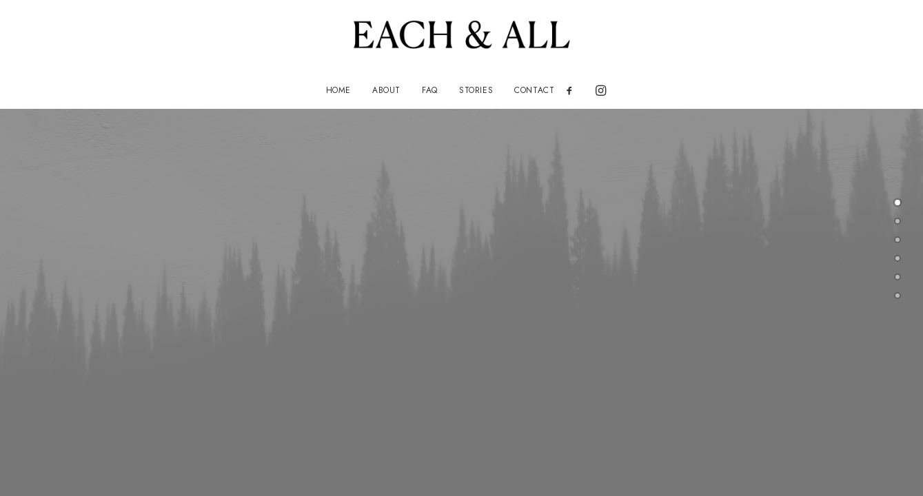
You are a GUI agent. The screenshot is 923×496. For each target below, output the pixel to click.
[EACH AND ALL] (461, 36)
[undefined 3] (897, 258)
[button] (574, 90)
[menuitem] (338, 90)
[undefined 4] (897, 277)
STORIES (476, 90)
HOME (338, 90)
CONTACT (534, 90)
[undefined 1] (897, 221)
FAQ (430, 90)
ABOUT (386, 90)
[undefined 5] (897, 295)
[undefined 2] (897, 239)
